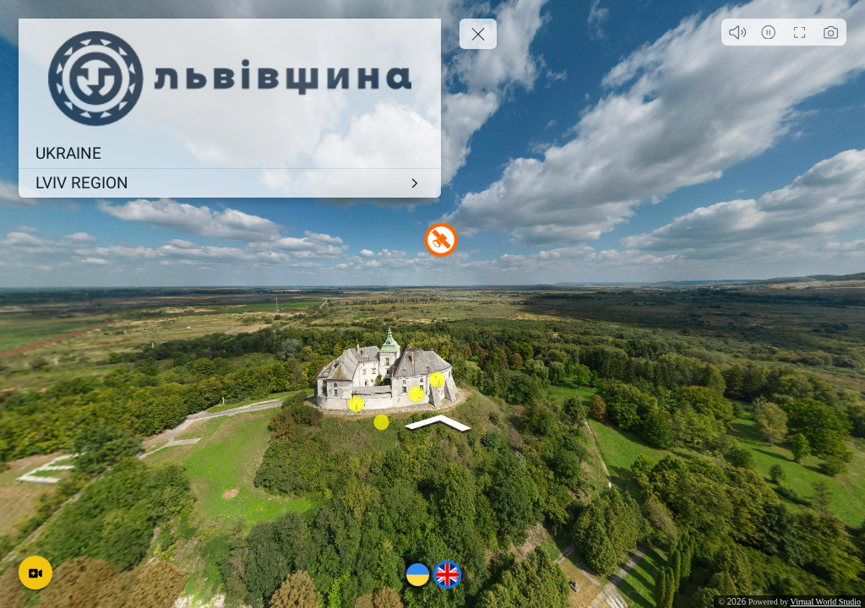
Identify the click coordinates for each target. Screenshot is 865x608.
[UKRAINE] (230, 153)
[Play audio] (737, 32)
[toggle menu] (478, 34)
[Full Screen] (799, 32)
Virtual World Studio (826, 601)
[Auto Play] (768, 32)
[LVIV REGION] (230, 183)
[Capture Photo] (830, 32)
